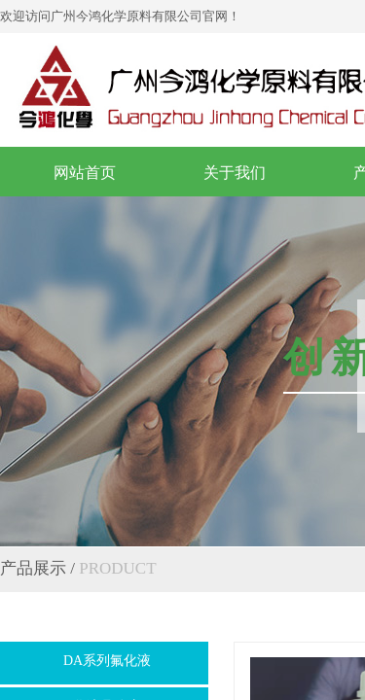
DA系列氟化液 (107, 660)
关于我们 (234, 172)
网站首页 (85, 172)
